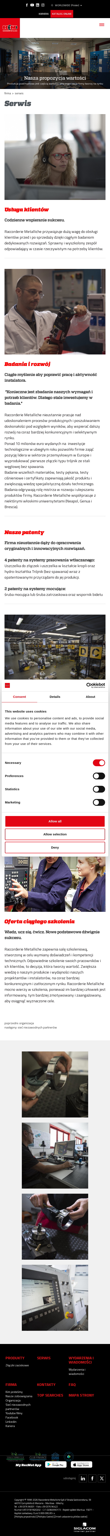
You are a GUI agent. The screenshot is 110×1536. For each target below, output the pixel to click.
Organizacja (26, 1022)
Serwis (44, 1357)
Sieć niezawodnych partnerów (37, 1026)
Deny (55, 847)
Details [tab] (55, 696)
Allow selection (55, 834)
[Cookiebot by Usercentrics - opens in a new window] (86, 685)
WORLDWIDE (66, 5)
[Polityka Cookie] (45, 1515)
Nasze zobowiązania (19, 1395)
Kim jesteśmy (14, 1391)
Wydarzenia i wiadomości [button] (81, 1359)
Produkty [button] (15, 1357)
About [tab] (90, 696)
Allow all (55, 821)
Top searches (50, 1394)
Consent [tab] (19, 696)
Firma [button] (11, 1384)
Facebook (12, 1416)
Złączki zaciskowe (17, 1364)
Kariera (43, 13)
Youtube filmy (14, 1412)
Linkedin (11, 1420)
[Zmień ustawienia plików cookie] (70, 1515)
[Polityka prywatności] (25, 1515)
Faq (72, 1384)
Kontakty (46, 1384)
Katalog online (61, 13)
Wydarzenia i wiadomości (77, 1370)
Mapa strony (81, 1394)
